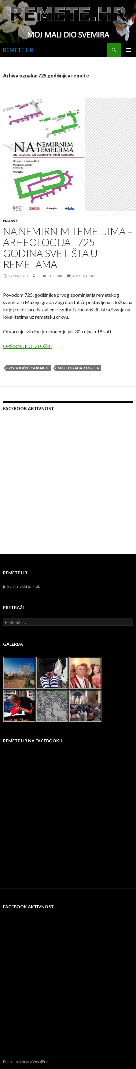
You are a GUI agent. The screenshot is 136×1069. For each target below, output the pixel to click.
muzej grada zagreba (78, 368)
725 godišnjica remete (28, 368)
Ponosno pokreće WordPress (27, 1061)
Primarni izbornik (128, 50)
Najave (10, 220)
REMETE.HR (18, 50)
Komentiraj (83, 276)
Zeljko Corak (49, 276)
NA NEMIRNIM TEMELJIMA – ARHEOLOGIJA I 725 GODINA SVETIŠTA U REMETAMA (68, 247)
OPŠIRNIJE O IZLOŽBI (27, 346)
